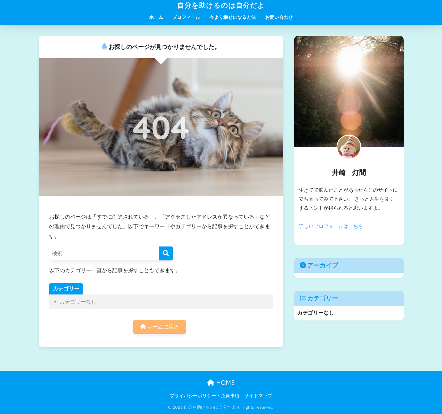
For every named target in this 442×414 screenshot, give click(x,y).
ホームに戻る (159, 327)
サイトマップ (258, 395)
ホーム (156, 17)
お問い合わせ (279, 17)
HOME (221, 382)
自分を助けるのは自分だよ (221, 5)
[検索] (166, 253)
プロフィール (186, 17)
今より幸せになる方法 (232, 17)
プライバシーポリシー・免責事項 (204, 395)
